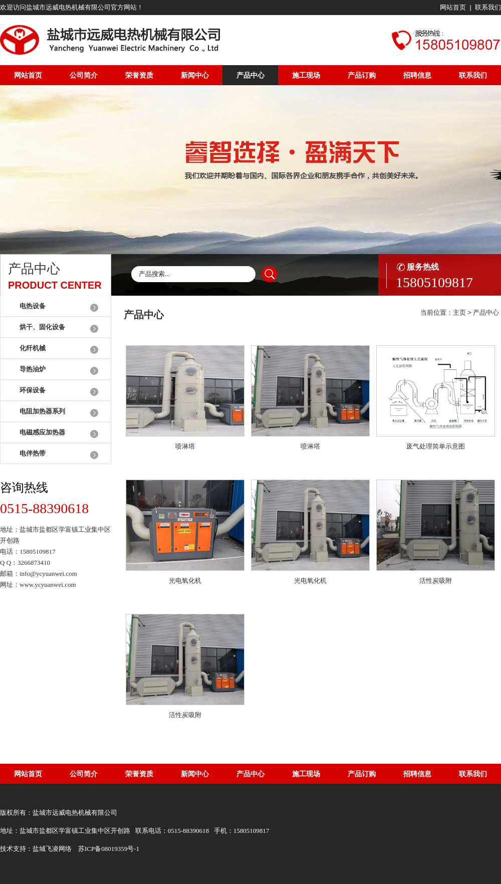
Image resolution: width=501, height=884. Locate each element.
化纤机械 (33, 348)
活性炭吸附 (435, 580)
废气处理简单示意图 (435, 446)
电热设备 (33, 306)
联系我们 (488, 7)
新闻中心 (195, 75)
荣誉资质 (139, 75)
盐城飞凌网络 (52, 848)
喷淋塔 (185, 446)
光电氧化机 (185, 580)
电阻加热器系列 (42, 411)
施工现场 (306, 75)
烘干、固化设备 (42, 327)
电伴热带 (33, 453)
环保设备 (33, 390)
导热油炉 (33, 369)
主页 (459, 312)
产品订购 (362, 75)
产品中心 (250, 75)
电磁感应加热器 (42, 432)
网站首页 (453, 7)
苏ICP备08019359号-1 (108, 848)
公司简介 (84, 75)
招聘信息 (417, 75)
